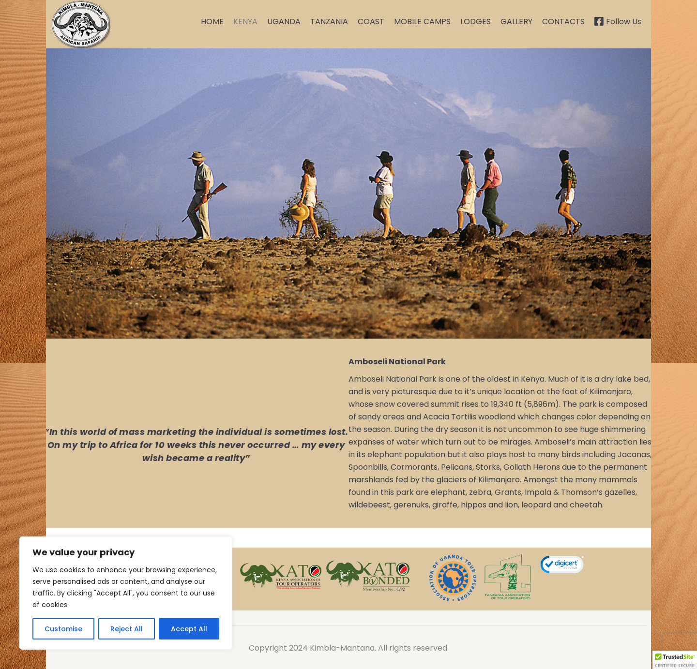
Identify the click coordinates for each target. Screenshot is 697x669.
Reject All (126, 629)
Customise (63, 629)
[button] (674, 660)
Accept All (189, 629)
